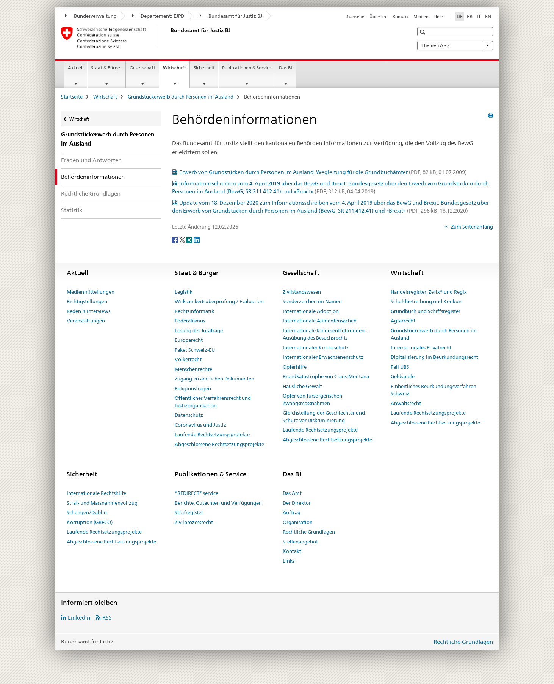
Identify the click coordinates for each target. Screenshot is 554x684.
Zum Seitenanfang (471, 227)
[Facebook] (175, 239)
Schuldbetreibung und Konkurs (426, 301)
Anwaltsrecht (406, 403)
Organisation (298, 522)
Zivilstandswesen (302, 292)
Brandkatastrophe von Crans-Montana (326, 376)
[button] (423, 32)
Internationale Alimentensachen (320, 321)
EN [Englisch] (488, 16)
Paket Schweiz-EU (195, 350)
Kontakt (400, 16)
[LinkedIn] (197, 239)
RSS (107, 617)
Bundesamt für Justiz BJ (231, 15)
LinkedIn (79, 617)
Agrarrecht (403, 321)
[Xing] (190, 239)
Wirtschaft (176, 70)
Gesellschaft (142, 67)
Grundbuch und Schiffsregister (425, 311)
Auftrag (291, 512)
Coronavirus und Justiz (200, 425)
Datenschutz (189, 415)
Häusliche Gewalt (302, 386)
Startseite (355, 16)
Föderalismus (190, 321)
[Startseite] (169, 37)
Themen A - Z (455, 45)
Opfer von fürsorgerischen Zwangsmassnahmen (312, 399)
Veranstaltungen (86, 321)
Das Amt (292, 493)
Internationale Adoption (311, 311)
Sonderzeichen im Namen (312, 301)
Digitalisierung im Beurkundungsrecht (434, 357)
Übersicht (378, 16)
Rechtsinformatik (194, 311)
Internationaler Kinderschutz (316, 347)
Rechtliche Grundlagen (91, 193)
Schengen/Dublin (87, 512)
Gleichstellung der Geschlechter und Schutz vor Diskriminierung (324, 416)
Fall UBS (400, 367)
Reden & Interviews (88, 311)
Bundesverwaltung (91, 15)
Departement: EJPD (158, 15)
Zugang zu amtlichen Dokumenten (214, 379)
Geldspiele (403, 376)
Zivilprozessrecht (194, 522)
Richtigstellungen (87, 301)
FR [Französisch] (470, 16)
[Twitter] (182, 239)
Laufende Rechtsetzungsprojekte (212, 434)
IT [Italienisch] (479, 16)
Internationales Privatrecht (421, 347)
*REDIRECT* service (196, 493)
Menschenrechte (193, 369)
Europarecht (189, 340)
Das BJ (286, 67)
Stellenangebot (300, 541)
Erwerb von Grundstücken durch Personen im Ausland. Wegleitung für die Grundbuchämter (323, 172)
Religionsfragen (193, 388)
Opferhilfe (295, 367)
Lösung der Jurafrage (199, 330)
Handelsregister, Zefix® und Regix (429, 292)
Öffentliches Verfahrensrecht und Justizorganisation (213, 402)
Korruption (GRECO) (90, 522)
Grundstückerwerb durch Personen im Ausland (180, 97)
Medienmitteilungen (90, 292)
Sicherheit (204, 67)
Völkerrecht (188, 359)
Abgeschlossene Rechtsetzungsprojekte (219, 444)
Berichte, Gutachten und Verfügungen (218, 503)
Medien (421, 16)
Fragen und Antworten (91, 160)
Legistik (183, 292)
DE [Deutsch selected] (460, 16)
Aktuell (75, 67)
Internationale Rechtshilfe (96, 493)
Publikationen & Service (246, 67)
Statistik (71, 210)
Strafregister (189, 512)
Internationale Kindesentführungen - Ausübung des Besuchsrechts (325, 334)
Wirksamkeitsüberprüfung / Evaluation (219, 301)
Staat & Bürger (106, 67)
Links (438, 16)
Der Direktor (297, 503)
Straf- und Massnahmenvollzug (102, 503)
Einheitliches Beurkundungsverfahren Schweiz (433, 390)
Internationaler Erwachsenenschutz (323, 357)
